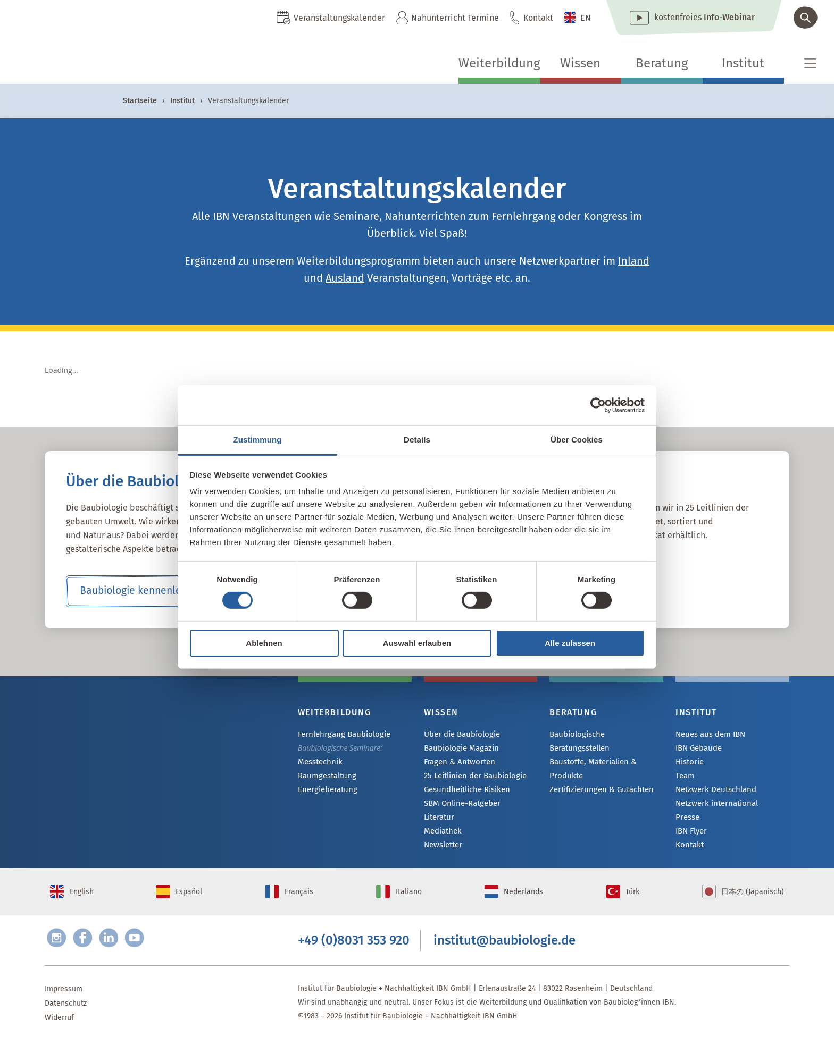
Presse (686, 820)
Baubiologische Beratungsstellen (605, 734)
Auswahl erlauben (417, 643)
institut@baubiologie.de (504, 952)
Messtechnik (319, 762)
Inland (633, 260)
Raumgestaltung (325, 776)
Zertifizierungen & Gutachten (598, 776)
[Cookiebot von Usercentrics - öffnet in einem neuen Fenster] (598, 405)
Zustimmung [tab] (257, 439)
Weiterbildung (499, 63)
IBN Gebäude (697, 748)
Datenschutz (66, 1016)
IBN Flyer (690, 834)
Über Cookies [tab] (577, 439)
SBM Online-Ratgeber (460, 806)
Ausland (345, 277)
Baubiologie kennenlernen (141, 591)
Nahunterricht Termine (455, 18)
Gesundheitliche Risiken (465, 791)
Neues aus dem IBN (709, 734)
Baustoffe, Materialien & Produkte (591, 755)
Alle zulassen (570, 643)
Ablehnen (264, 643)
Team (684, 777)
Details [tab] (417, 439)
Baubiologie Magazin (459, 748)
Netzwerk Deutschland (713, 791)
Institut (743, 63)
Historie (689, 763)
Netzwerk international (714, 806)
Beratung (662, 63)
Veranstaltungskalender (339, 18)
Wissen (580, 63)
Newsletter (442, 849)
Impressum (63, 1002)
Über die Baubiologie (459, 734)
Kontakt (538, 18)
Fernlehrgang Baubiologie (341, 734)
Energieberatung (325, 791)
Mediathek (442, 834)
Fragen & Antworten (457, 763)
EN (585, 18)
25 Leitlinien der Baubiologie (472, 777)
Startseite (140, 100)
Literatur (438, 820)
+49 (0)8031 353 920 (354, 952)
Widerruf (59, 1030)
